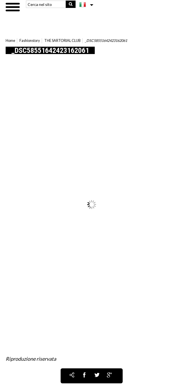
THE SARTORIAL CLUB (62, 40)
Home (10, 40)
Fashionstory (29, 40)
